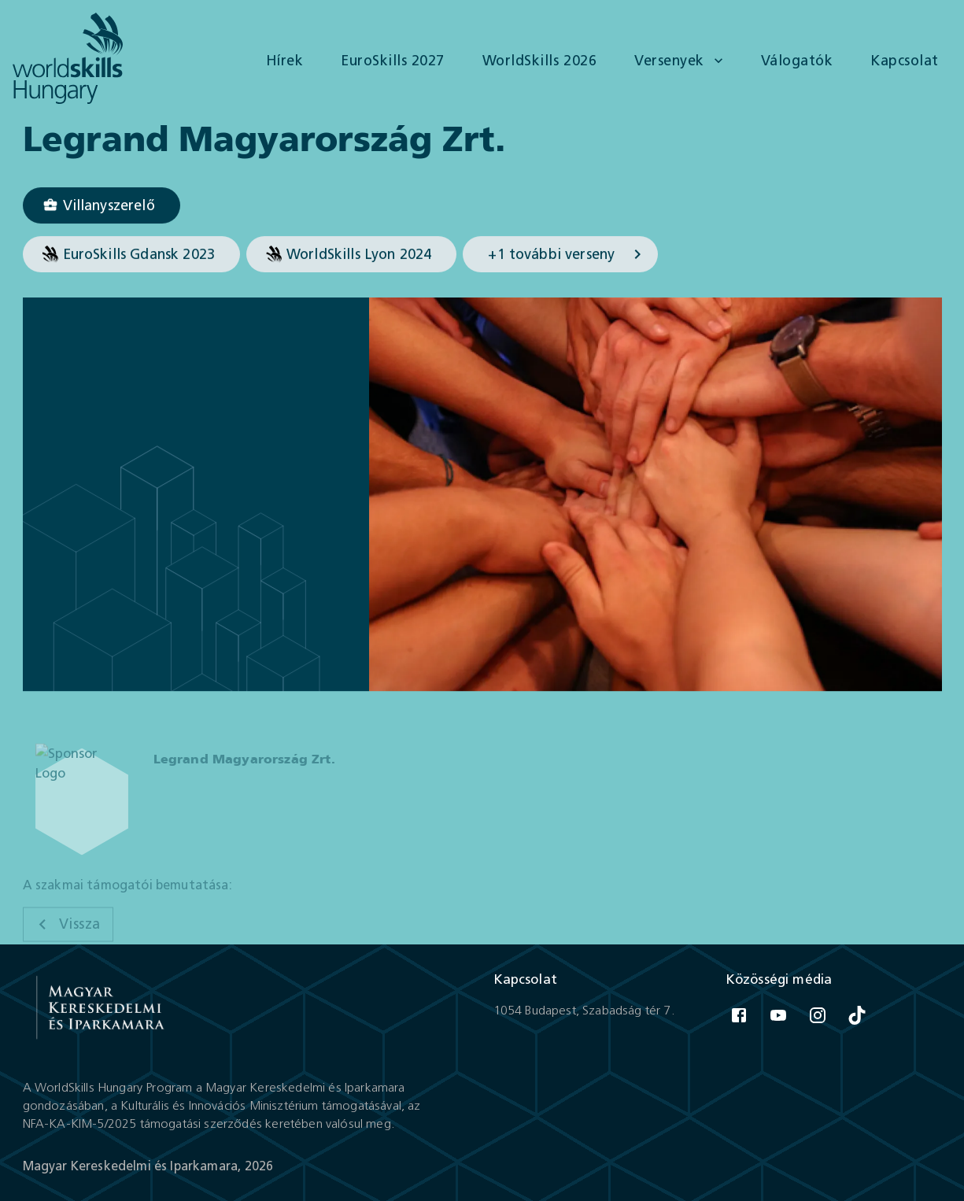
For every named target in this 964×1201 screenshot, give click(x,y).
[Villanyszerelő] (101, 206)
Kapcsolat (904, 60)
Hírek (285, 60)
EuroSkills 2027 (393, 60)
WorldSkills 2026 (539, 60)
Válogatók (797, 60)
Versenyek (680, 60)
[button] (101, 206)
